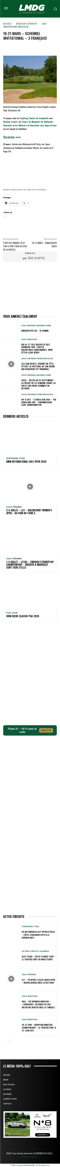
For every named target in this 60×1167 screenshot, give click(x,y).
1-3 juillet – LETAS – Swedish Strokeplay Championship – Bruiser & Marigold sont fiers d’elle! (30, 564)
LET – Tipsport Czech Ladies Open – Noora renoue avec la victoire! (38, 981)
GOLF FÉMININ (14, 507)
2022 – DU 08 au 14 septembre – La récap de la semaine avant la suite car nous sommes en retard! (38, 384)
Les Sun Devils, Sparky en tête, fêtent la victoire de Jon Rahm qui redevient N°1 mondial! (38, 366)
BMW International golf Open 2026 (26, 461)
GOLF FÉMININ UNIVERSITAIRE (36, 325)
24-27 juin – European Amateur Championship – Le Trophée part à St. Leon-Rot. (39, 1027)
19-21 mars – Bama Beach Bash (44, 244)
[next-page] (10, 1042)
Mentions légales (30, 1157)
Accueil (7, 23)
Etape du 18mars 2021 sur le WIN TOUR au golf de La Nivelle (15, 246)
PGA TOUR (11, 613)
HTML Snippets (17, 1165)
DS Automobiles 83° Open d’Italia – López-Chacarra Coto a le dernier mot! (38, 934)
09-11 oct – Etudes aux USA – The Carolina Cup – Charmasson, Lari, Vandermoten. (38, 402)
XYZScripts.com (42, 1165)
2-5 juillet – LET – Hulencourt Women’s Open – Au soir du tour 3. (29, 511)
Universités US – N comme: (35, 330)
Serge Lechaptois (36, 258)
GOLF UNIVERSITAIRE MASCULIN (25, 25)
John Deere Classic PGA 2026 (22, 616)
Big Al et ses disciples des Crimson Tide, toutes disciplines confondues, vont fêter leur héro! (37, 348)
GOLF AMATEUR (29, 339)
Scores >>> (12, 137)
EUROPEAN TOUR (15, 458)
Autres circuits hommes (35, 951)
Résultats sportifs (26, 23)
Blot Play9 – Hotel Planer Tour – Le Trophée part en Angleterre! (39, 958)
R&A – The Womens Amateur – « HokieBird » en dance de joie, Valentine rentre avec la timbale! (38, 1004)
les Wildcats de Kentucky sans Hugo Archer (36, 125)
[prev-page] (5, 1042)
